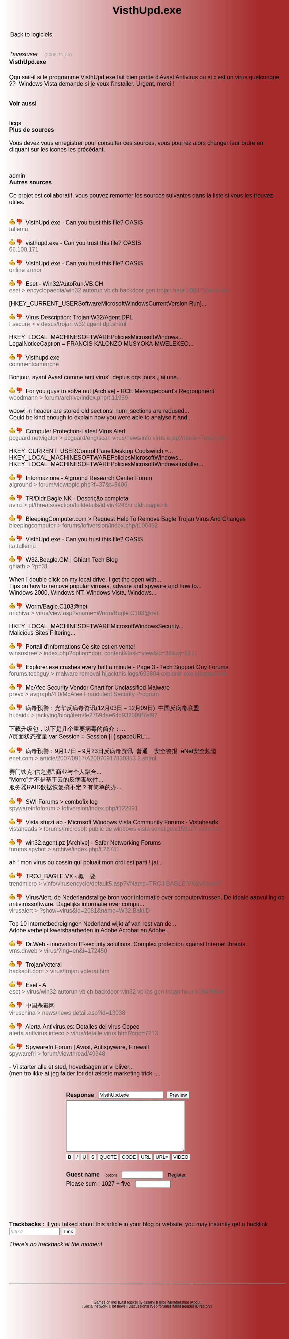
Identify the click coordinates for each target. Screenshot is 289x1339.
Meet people (183, 1316)
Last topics (128, 1312)
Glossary (147, 1312)
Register (177, 1185)
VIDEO (181, 1167)
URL (146, 1167)
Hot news (118, 1316)
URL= (162, 1167)
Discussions (138, 1316)
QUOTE (108, 1167)
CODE (129, 1167)
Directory (203, 1316)
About (196, 1312)
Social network (95, 1316)
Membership (178, 1312)
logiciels (41, 34)
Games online (105, 1312)
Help (161, 1312)
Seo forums (160, 1316)
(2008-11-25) (58, 54)
